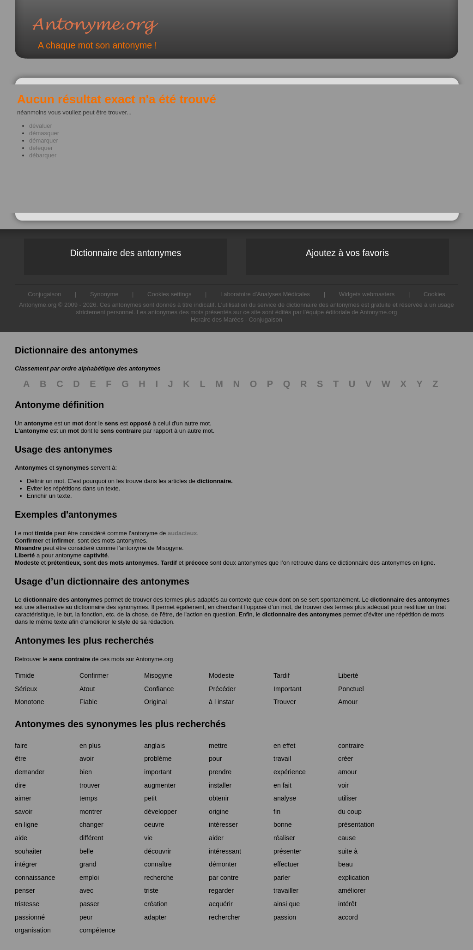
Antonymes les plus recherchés (84, 640)
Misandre (28, 547)
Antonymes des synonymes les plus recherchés (120, 724)
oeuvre (154, 824)
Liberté (25, 555)
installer (220, 785)
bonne (282, 824)
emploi (89, 877)
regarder (221, 890)
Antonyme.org (109, 25)
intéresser (223, 824)
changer (91, 824)
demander (29, 772)
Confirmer (29, 540)
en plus (90, 745)
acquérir (221, 904)
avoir (86, 758)
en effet (284, 745)
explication (354, 877)
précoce (196, 562)
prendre (220, 772)
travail (282, 758)
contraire (351, 745)
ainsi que (286, 904)
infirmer (63, 540)
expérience (289, 772)
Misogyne (169, 547)
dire (20, 785)
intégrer (26, 864)
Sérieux (26, 689)
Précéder (222, 689)
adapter (155, 917)
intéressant (225, 851)
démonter (222, 864)
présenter (287, 851)
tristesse (27, 904)
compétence (97, 930)
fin (276, 811)
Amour (348, 701)
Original (155, 701)
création (156, 904)
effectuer (286, 864)
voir (343, 785)
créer (345, 758)
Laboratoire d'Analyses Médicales (265, 294)
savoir (23, 811)
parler (282, 877)
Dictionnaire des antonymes (126, 253)
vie (148, 838)
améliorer (352, 890)
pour (215, 758)
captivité (95, 555)
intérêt (347, 904)
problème (158, 758)
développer (160, 811)
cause (347, 838)
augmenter (160, 785)
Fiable (88, 701)
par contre (223, 877)
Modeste (27, 562)
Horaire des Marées (217, 319)
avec (86, 890)
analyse (284, 798)
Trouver (284, 701)
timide (43, 533)
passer (89, 904)
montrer (90, 811)
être (20, 758)
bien (85, 772)
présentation (356, 824)
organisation (33, 930)
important (158, 772)
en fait (282, 785)
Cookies (434, 294)
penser (25, 890)
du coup (350, 811)
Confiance (159, 689)
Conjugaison (265, 319)
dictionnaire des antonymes (63, 599)
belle (86, 851)
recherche (159, 877)
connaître (158, 864)
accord (348, 917)
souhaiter (28, 851)
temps (88, 798)
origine (219, 811)
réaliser (284, 838)
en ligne (26, 824)
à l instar (221, 701)
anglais (154, 745)
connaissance (35, 877)
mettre (218, 745)
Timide (24, 675)
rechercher (224, 917)
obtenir (219, 798)
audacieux (182, 533)
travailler (285, 890)
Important (287, 689)
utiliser (347, 798)
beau (345, 864)
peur (86, 917)
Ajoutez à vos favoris (347, 253)
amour (347, 772)
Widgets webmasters (367, 294)
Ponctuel (351, 689)
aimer (23, 798)
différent (91, 838)
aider (216, 838)
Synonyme (104, 294)
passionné (30, 917)
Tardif (169, 562)
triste (151, 890)
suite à (348, 851)
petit (150, 798)
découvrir (157, 851)
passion (284, 917)
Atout (87, 689)
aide (21, 838)
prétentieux (64, 562)
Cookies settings (169, 294)
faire (21, 745)
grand (88, 864)
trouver (89, 785)
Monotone (29, 701)
